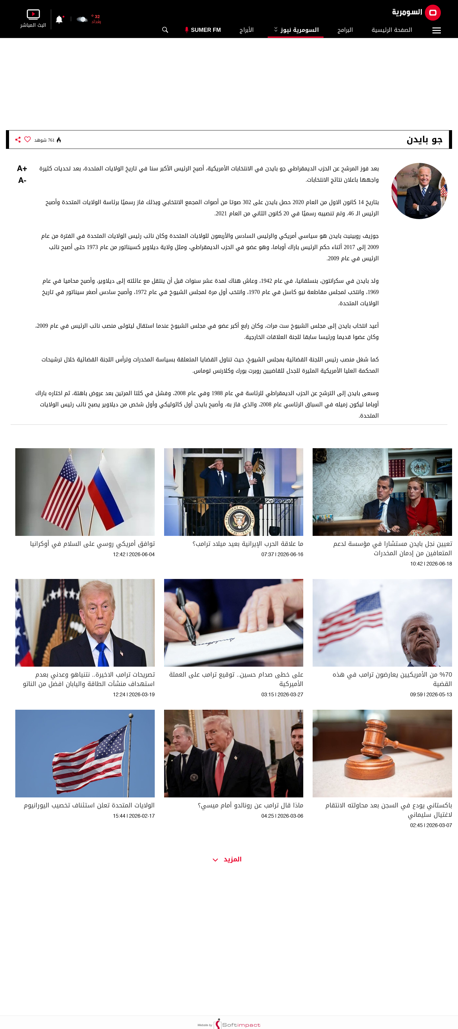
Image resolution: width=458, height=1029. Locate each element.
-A (22, 181)
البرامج (345, 30)
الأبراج (247, 30)
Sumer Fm (206, 30)
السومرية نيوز (295, 30)
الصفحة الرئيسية (392, 30)
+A (22, 169)
